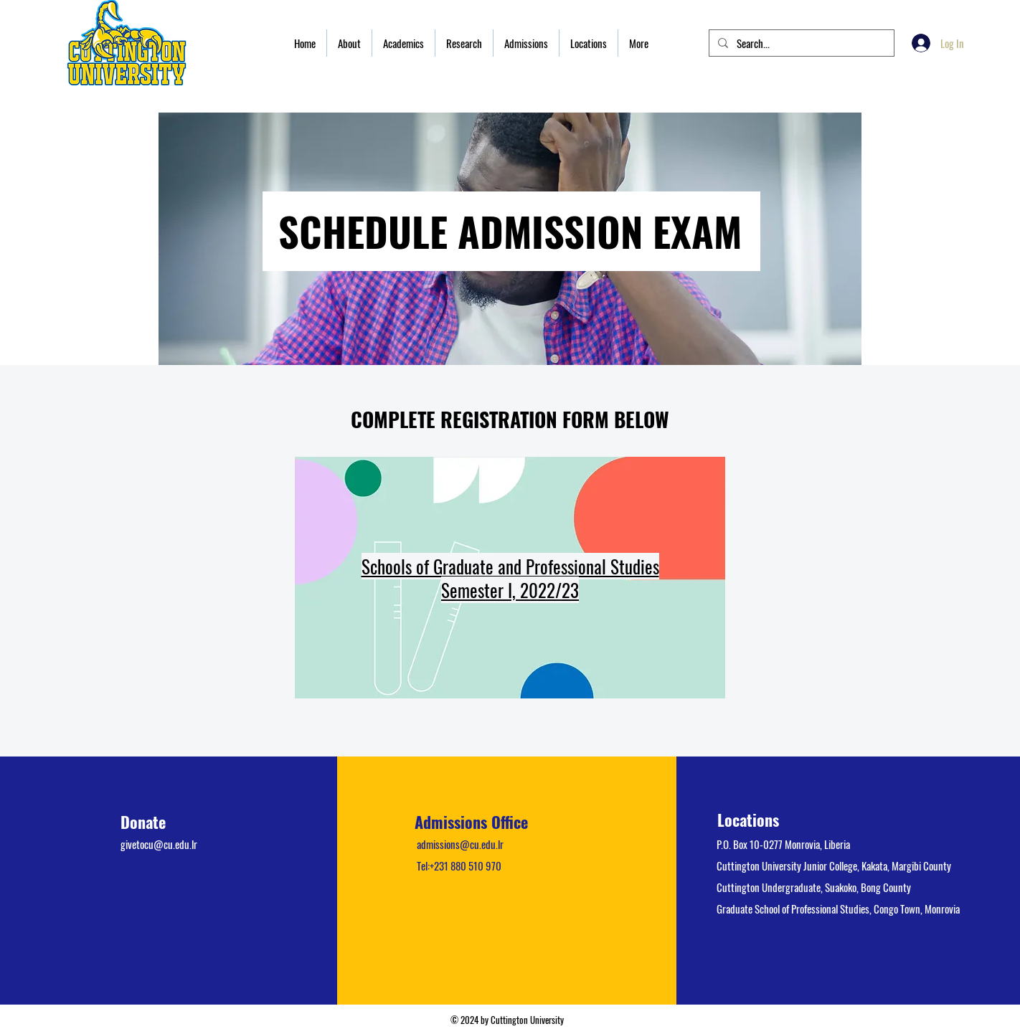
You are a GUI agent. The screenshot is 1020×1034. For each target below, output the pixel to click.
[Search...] (800, 43)
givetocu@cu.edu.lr (159, 844)
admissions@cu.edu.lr (460, 844)
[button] (349, 43)
